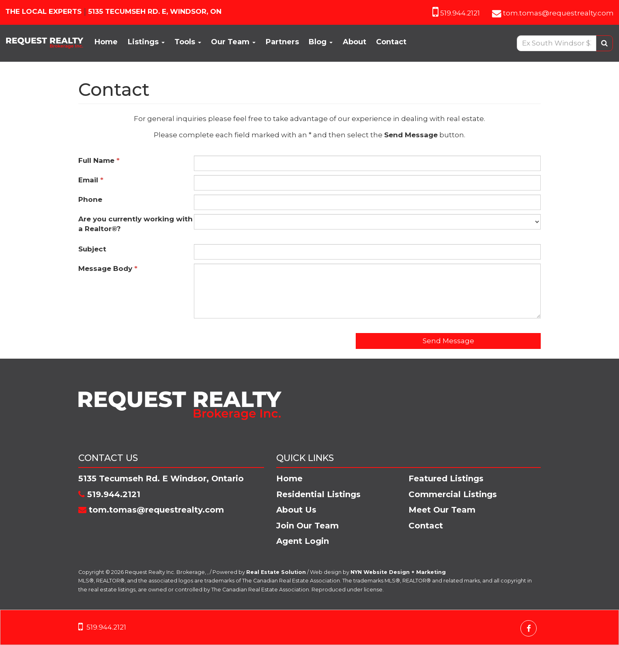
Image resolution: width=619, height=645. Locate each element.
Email (90, 180)
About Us (296, 510)
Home (106, 41)
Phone (92, 199)
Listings (146, 41)
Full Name (99, 160)
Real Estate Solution (276, 572)
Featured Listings (446, 478)
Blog (321, 41)
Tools (187, 41)
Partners (282, 41)
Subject (94, 249)
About (354, 41)
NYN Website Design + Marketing (398, 572)
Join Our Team (307, 525)
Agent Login (302, 541)
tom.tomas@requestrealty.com (558, 13)
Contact (391, 41)
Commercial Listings (452, 494)
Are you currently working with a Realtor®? (135, 224)
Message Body (108, 268)
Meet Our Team (441, 510)
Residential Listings (318, 494)
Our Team (233, 41)
